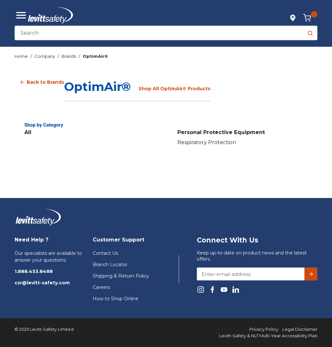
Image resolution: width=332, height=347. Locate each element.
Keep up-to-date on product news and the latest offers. (252, 256)
